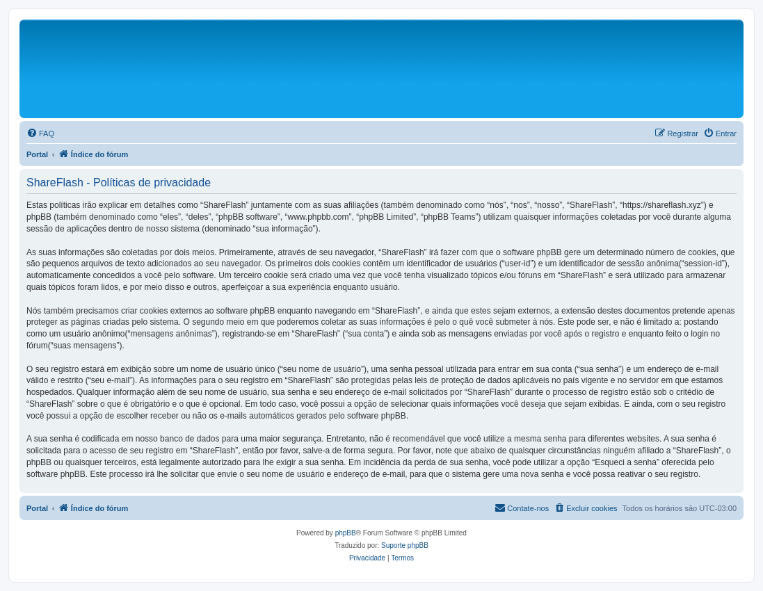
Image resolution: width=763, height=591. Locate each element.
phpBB (345, 533)
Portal (37, 154)
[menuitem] (40, 133)
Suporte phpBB (404, 545)
